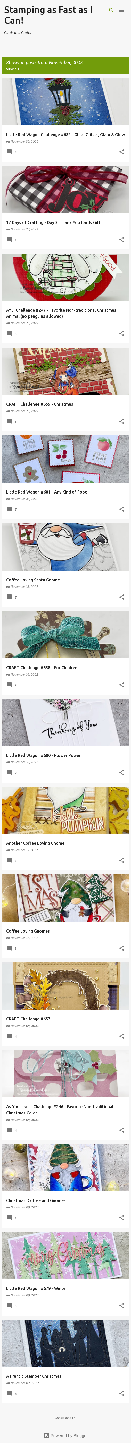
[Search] (111, 10)
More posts (65, 1418)
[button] (122, 152)
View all (13, 69)
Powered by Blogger (65, 1435)
